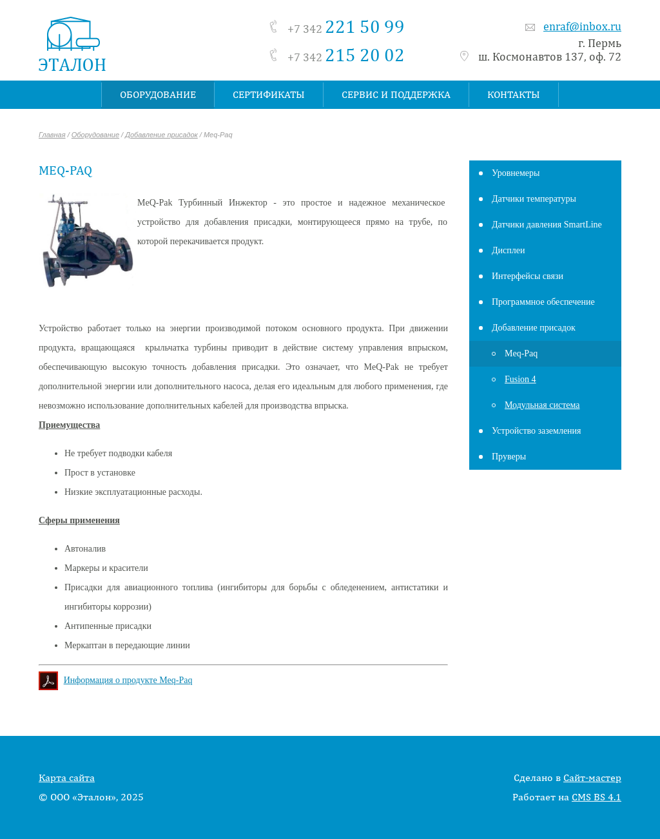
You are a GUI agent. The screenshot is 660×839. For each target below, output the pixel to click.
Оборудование (95, 135)
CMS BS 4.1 (596, 797)
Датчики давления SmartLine (547, 224)
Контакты (513, 94)
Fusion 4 (520, 379)
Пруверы (509, 456)
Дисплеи (508, 250)
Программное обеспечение (543, 302)
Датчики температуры (534, 199)
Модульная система (542, 405)
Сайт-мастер (592, 777)
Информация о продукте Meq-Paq (128, 680)
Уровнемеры (515, 173)
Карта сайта (67, 777)
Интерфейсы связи (527, 276)
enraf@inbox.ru (582, 26)
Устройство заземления (536, 431)
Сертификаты (269, 94)
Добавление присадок (161, 135)
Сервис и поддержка (396, 94)
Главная (52, 135)
